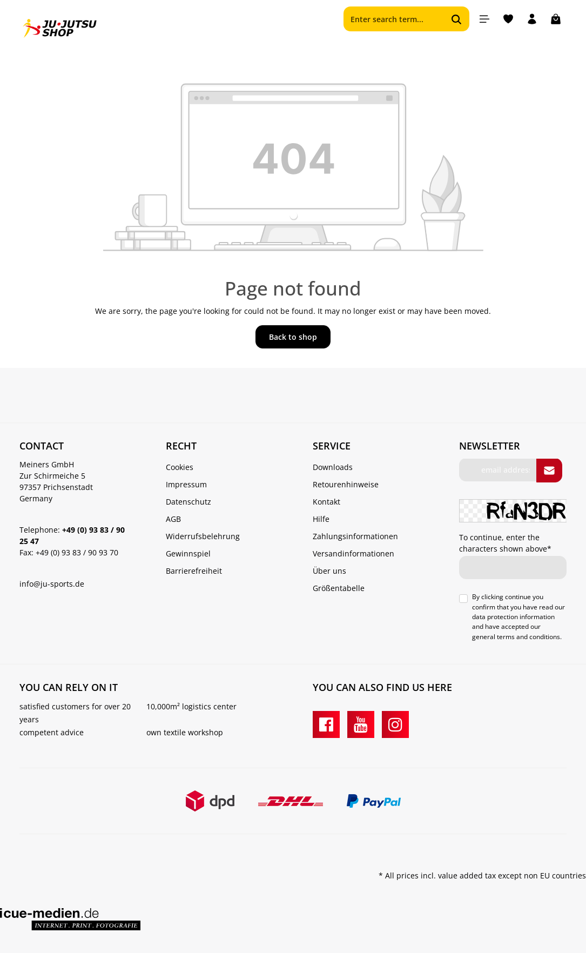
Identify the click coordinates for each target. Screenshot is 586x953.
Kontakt (326, 501)
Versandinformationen (353, 553)
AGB (173, 519)
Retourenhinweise (346, 484)
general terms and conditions (516, 636)
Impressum (186, 484)
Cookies (179, 467)
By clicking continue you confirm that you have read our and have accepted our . (518, 617)
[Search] (456, 18)
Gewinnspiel (188, 553)
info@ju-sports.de (51, 584)
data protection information (513, 616)
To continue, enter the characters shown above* (505, 543)
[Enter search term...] (393, 18)
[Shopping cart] (556, 19)
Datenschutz (188, 501)
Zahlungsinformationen (355, 536)
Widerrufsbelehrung (203, 536)
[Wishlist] (508, 19)
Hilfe (321, 519)
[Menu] (484, 19)
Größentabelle (339, 588)
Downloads (333, 467)
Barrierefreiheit (194, 571)
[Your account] (532, 19)
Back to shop (293, 337)
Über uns (329, 571)
